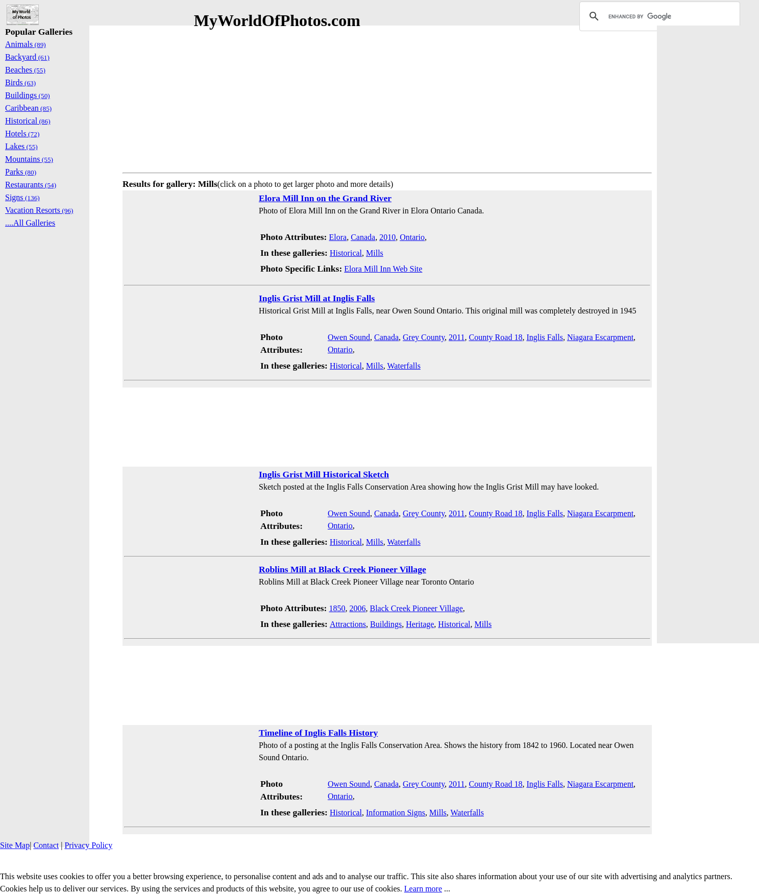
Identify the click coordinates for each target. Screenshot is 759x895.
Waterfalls (404, 365)
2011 (456, 337)
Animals (25, 44)
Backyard (27, 57)
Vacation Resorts (39, 210)
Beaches (25, 69)
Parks (20, 171)
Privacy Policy (88, 845)
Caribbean (28, 108)
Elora (338, 237)
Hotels (22, 133)
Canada (363, 237)
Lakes (21, 146)
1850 (337, 608)
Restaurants (30, 184)
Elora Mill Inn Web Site (383, 268)
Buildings (386, 624)
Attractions (348, 624)
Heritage (420, 624)
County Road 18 (496, 337)
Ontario (412, 237)
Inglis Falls (544, 337)
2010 (387, 237)
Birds (20, 82)
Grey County (424, 337)
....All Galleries (30, 223)
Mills (374, 253)
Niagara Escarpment (600, 337)
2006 (357, 608)
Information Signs (395, 812)
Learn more (423, 888)
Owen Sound (349, 337)
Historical (346, 253)
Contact (46, 845)
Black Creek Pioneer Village (416, 608)
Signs (22, 197)
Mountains (29, 159)
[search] (658, 16)
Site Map (15, 845)
